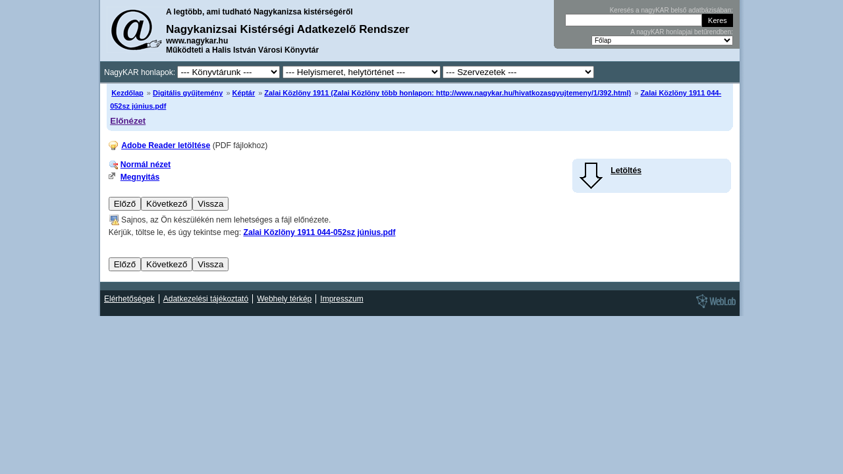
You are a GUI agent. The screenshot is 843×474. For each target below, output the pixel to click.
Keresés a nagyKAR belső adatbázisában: (671, 10)
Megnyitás (140, 177)
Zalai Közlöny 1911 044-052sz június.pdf (319, 232)
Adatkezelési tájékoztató (205, 298)
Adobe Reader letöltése (165, 145)
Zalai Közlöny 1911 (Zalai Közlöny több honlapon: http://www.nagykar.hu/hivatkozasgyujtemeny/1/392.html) (447, 93)
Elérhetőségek (129, 298)
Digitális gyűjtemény (188, 93)
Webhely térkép (284, 298)
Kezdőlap (127, 93)
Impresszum (341, 298)
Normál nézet (146, 164)
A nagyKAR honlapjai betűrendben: (681, 32)
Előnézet (128, 121)
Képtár (244, 93)
